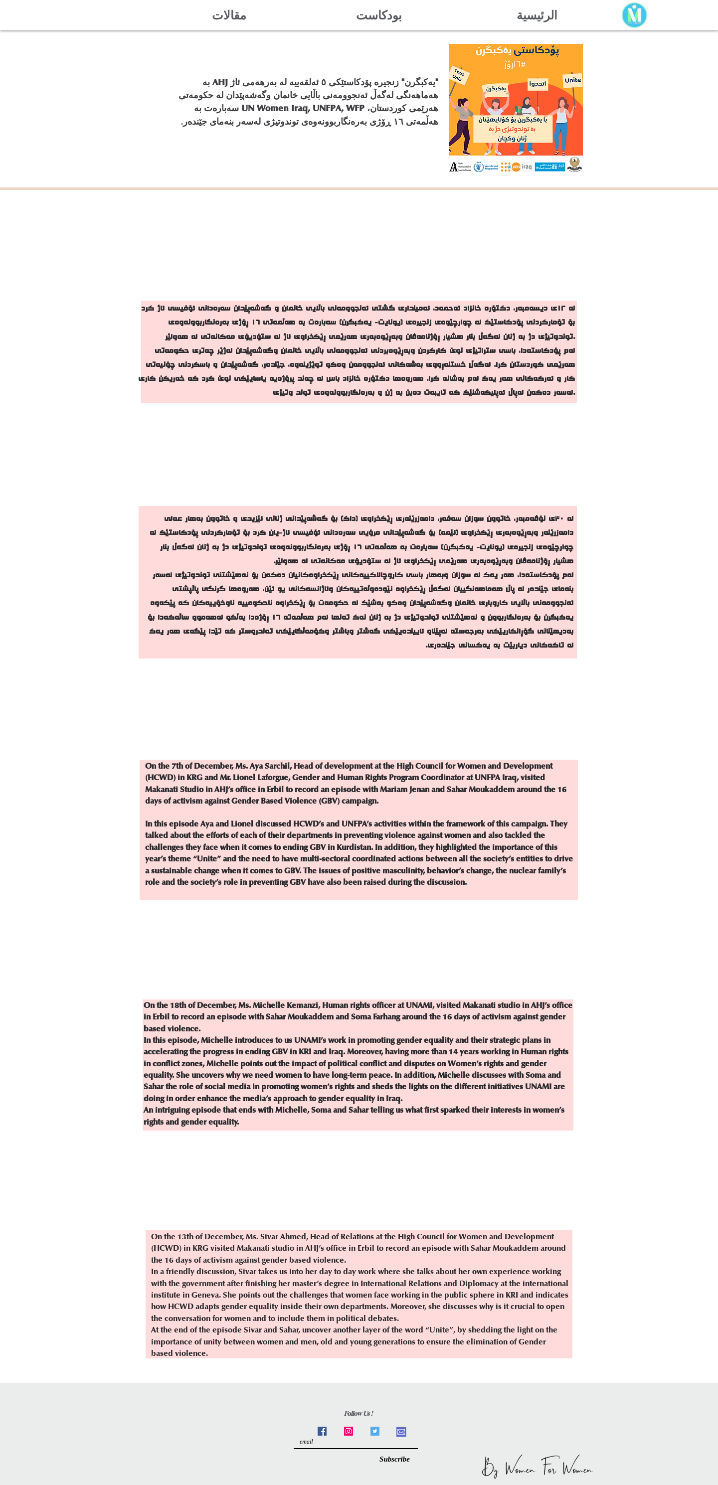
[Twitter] (374, 1431)
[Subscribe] (394, 1459)
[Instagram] (348, 1431)
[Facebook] (322, 1431)
